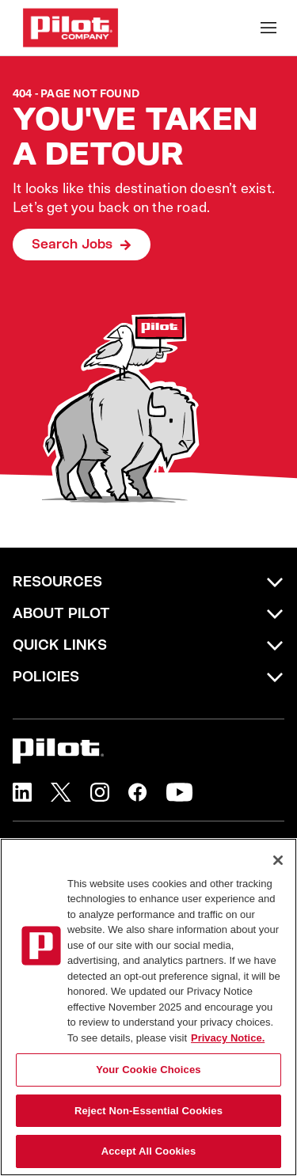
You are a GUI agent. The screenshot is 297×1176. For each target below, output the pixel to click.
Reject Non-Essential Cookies (148, 1111)
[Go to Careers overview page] (70, 27)
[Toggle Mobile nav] (268, 27)
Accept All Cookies (148, 1151)
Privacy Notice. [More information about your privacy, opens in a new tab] (228, 1038)
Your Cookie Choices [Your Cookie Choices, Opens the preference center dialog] (148, 1069)
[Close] (278, 860)
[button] (22, 792)
